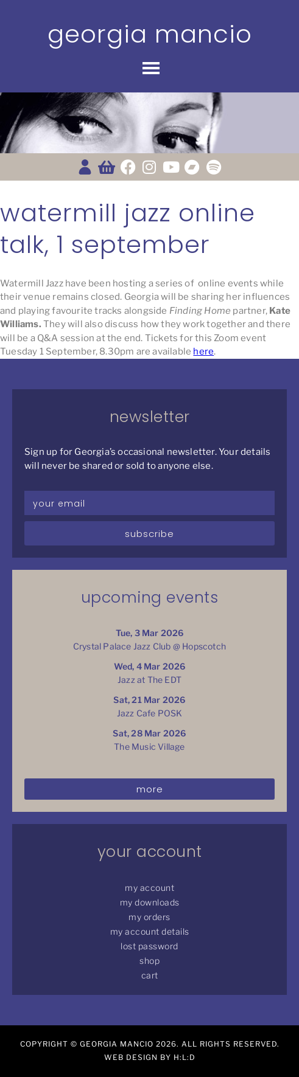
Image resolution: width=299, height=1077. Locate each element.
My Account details (149, 931)
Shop (149, 960)
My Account (149, 887)
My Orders (149, 917)
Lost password (149, 946)
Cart (149, 975)
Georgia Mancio (149, 34)
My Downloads (150, 902)
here (203, 351)
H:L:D (184, 1057)
